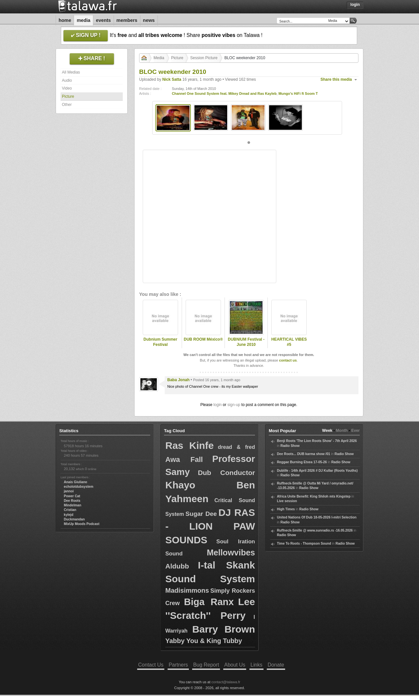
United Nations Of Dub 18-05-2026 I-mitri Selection (316, 517)
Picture (68, 96)
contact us (288, 360)
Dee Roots (72, 500)
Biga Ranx (209, 602)
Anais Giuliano (75, 482)
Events (103, 20)
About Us (234, 665)
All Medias (71, 72)
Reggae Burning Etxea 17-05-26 (302, 462)
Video (67, 88)
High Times (286, 509)
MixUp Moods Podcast (82, 524)
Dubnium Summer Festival (160, 342)
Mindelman (72, 505)
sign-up (234, 404)
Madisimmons (187, 590)
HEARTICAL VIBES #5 (289, 342)
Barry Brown (223, 629)
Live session (287, 501)
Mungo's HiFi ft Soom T (298, 93)
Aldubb (177, 566)
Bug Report (206, 665)
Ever (355, 430)
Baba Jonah (178, 380)
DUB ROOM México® (203, 339)
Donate (276, 665)
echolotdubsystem (78, 486)
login (217, 404)
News (149, 20)
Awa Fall (184, 459)
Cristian (70, 510)
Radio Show (290, 446)
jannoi (69, 491)
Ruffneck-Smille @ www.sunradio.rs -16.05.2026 (315, 530)
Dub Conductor (226, 472)
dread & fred (236, 447)
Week (327, 430)
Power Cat (72, 496)
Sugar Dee (201, 513)
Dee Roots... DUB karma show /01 (303, 454)
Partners (178, 665)
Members (127, 20)
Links (256, 665)
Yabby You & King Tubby (203, 640)
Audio (67, 80)
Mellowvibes (231, 552)
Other (67, 104)
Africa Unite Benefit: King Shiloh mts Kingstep (314, 496)
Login (355, 4)
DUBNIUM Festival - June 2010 (246, 342)
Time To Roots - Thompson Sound (304, 543)
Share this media (336, 79)
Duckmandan (74, 519)
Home (65, 20)
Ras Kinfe (189, 445)
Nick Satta (171, 79)
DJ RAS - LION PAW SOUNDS (210, 526)
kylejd (68, 515)
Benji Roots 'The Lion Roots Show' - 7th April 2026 (317, 441)
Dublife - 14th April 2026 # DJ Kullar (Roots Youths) (317, 470)
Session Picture (203, 58)
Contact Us (150, 665)
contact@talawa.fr (225, 682)
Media (83, 20)
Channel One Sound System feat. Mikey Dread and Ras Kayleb (224, 93)
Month (342, 430)
